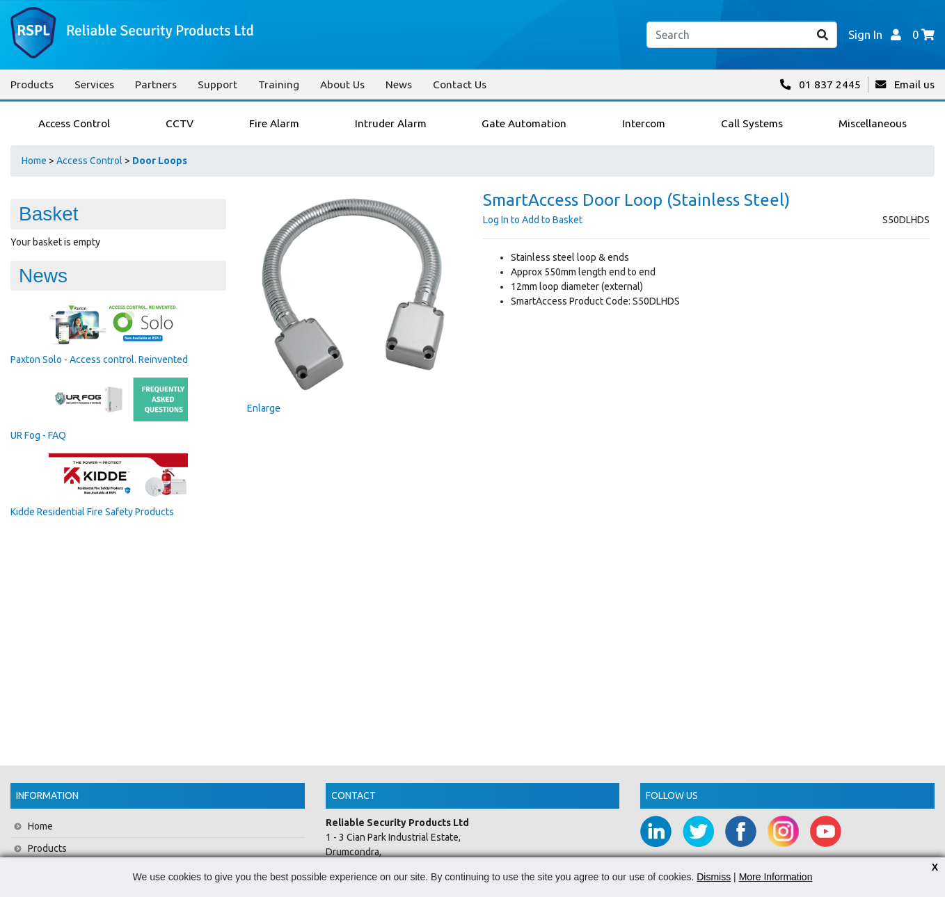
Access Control (89, 160)
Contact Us (459, 84)
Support (217, 84)
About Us (342, 84)
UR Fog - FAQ (38, 435)
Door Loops (159, 160)
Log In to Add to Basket (532, 219)
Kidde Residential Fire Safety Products (92, 511)
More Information (776, 876)
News (399, 84)
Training (278, 84)
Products (32, 84)
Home (34, 160)
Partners (156, 84)
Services (94, 84)
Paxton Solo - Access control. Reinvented (99, 359)
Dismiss (714, 876)
